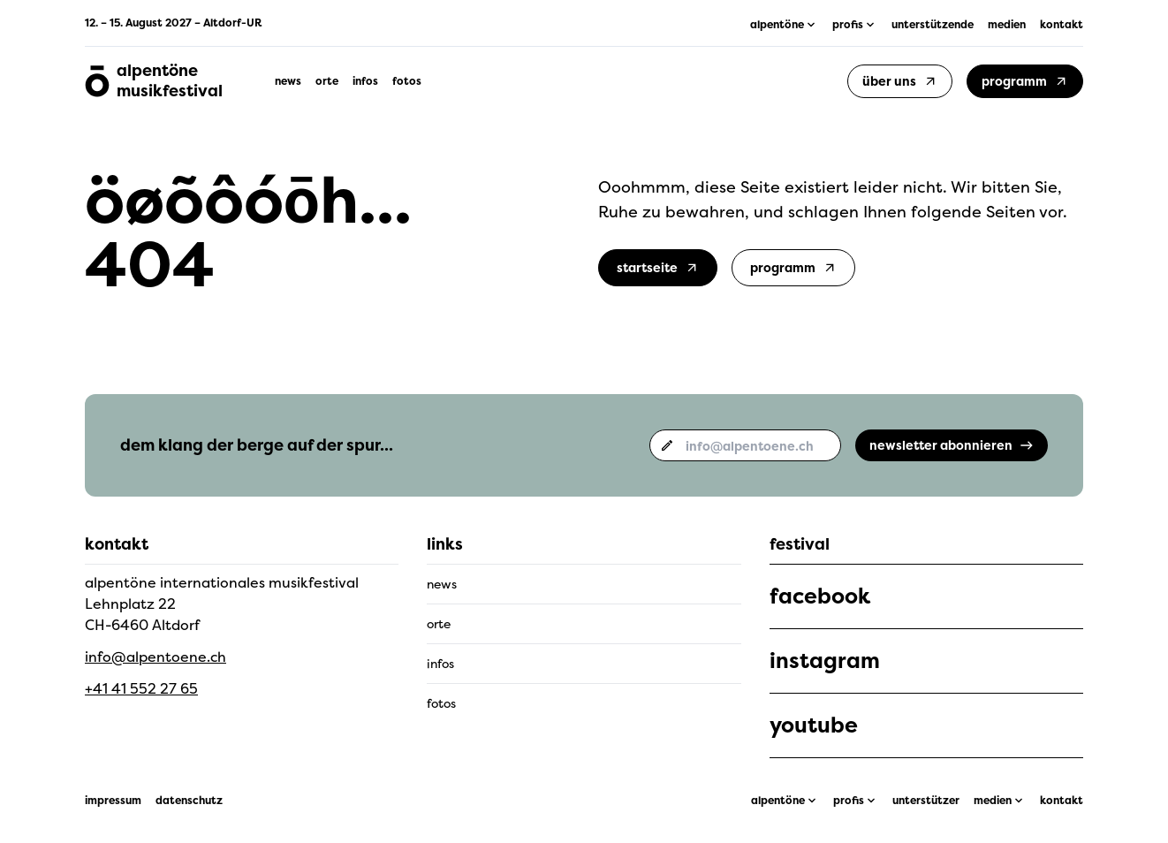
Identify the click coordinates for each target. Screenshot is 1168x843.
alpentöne (778, 801)
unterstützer (925, 801)
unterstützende (932, 25)
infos (365, 81)
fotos (406, 81)
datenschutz (189, 801)
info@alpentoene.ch (155, 656)
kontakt (1061, 25)
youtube (814, 725)
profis (848, 801)
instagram (825, 661)
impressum (113, 801)
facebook (820, 596)
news (288, 81)
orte (326, 81)
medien (1007, 25)
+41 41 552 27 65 (141, 688)
